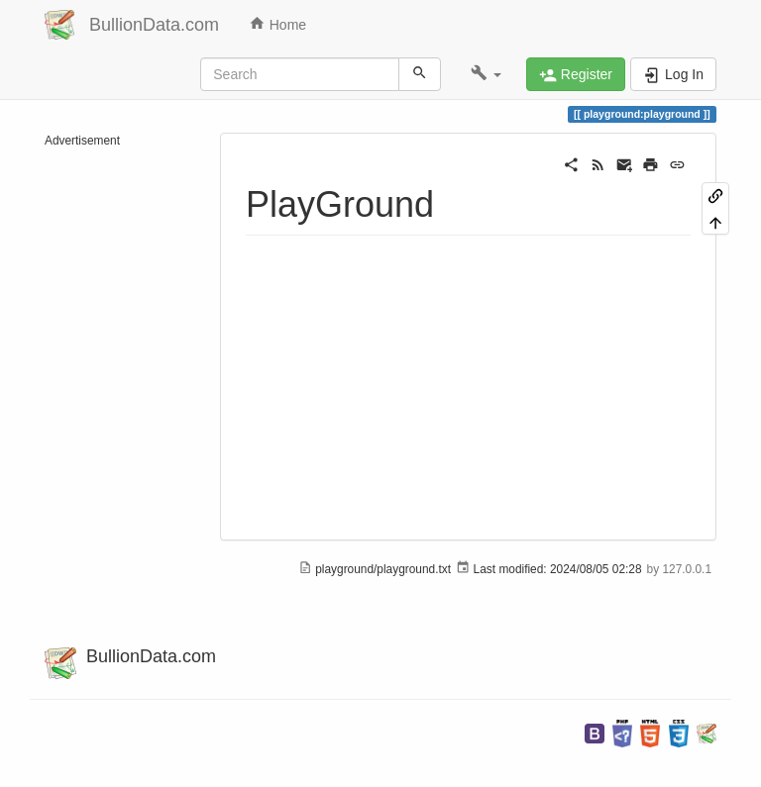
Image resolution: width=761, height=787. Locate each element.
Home (277, 24)
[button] (486, 74)
